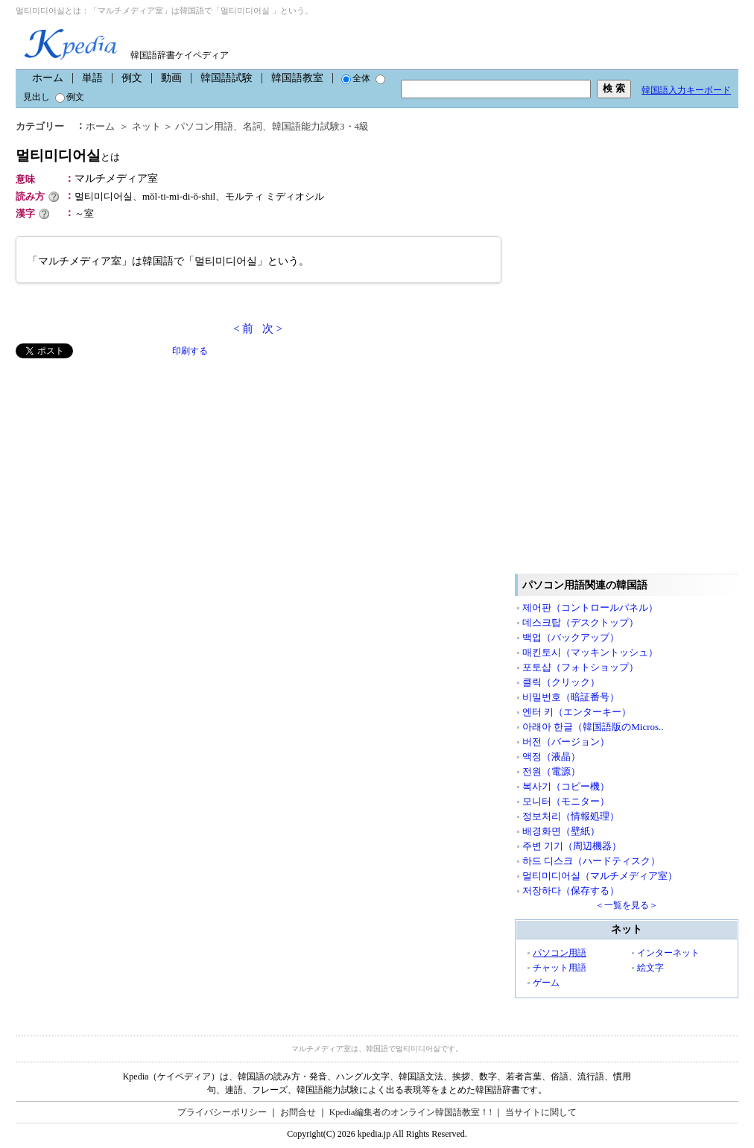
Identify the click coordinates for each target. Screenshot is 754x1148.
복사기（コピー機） (565, 786)
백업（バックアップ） (570, 637)
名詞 (252, 126)
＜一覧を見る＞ (626, 905)
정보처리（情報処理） (570, 816)
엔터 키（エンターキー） (576, 711)
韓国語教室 (297, 77)
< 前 (243, 328)
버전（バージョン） (565, 741)
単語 (92, 77)
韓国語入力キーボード (686, 90)
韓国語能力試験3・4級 (320, 126)
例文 (131, 77)
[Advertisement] (127, 463)
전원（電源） (551, 771)
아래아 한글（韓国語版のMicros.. (593, 726)
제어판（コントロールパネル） (590, 607)
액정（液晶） (551, 756)
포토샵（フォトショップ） (580, 667)
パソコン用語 (204, 126)
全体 (355, 78)
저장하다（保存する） (570, 890)
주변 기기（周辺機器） (571, 846)
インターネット (668, 953)
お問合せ (298, 1112)
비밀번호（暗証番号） (570, 697)
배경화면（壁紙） (561, 831)
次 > (272, 328)
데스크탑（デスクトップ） (580, 622)
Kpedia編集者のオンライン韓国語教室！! (410, 1112)
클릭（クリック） (561, 682)
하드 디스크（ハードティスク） (591, 860)
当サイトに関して (541, 1112)
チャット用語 (559, 968)
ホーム (47, 77)
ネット (146, 126)
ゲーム (546, 982)
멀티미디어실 (68, 155)
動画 (171, 77)
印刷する (190, 351)
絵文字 (650, 968)
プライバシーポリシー (222, 1112)
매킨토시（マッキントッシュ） (590, 652)
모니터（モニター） (565, 801)
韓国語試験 (226, 77)
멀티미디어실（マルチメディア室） (599, 875)
